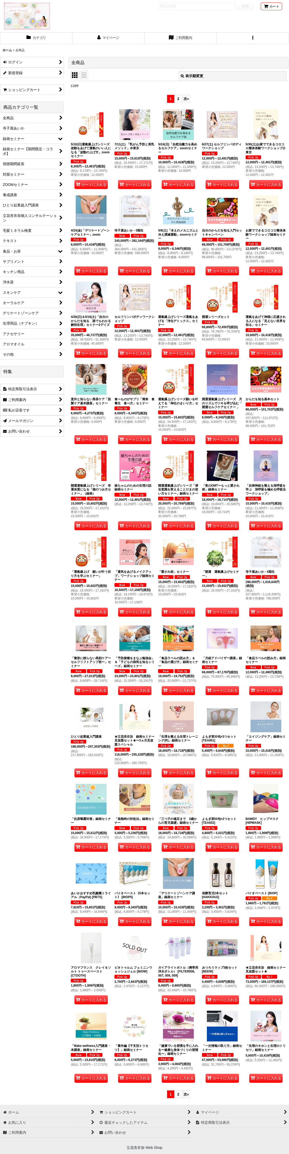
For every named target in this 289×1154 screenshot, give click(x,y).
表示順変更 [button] (192, 76)
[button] (253, 38)
